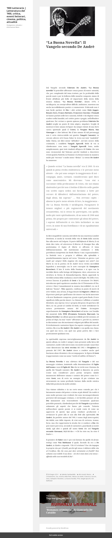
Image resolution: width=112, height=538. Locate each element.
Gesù (47, 479)
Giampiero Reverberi (57, 479)
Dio (57, 476)
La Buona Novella (70, 479)
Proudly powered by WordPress (57, 528)
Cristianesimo (50, 476)
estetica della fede (65, 476)
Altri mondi (82, 474)
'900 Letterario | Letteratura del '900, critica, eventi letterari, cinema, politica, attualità (16, 15)
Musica (89, 474)
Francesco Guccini (90, 476)
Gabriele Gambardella (68, 474)
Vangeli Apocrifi (86, 479)
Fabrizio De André (77, 476)
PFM (78, 479)
